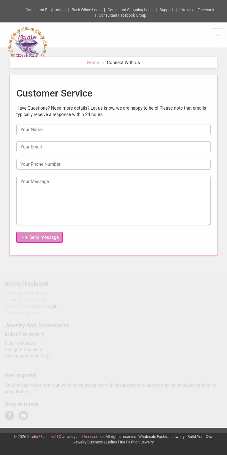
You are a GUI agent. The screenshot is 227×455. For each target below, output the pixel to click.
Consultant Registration (46, 9)
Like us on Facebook (196, 9)
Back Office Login (86, 9)
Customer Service (22, 313)
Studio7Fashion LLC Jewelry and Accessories (66, 436)
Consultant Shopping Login (131, 9)
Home (93, 62)
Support (166, 9)
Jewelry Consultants (25, 306)
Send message (40, 237)
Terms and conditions (26, 294)
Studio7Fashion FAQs (26, 300)
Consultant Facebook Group (122, 15)
